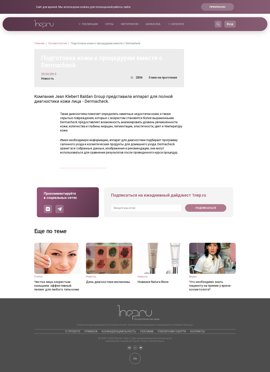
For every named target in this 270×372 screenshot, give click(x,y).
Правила (90, 331)
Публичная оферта (172, 331)
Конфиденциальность (119, 331)
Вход (230, 24)
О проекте (72, 331)
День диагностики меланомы (108, 282)
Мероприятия (129, 24)
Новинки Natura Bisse (153, 282)
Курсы (109, 24)
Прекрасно (217, 6)
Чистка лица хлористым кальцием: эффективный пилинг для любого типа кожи (56, 285)
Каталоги (178, 24)
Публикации (90, 24)
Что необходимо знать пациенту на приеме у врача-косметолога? (210, 285)
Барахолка (153, 24)
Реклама (146, 331)
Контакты (197, 331)
